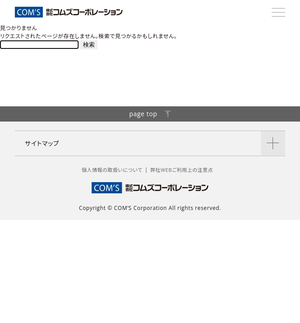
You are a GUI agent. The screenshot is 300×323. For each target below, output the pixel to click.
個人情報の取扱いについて (112, 169)
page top (150, 113)
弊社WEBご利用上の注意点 (181, 169)
